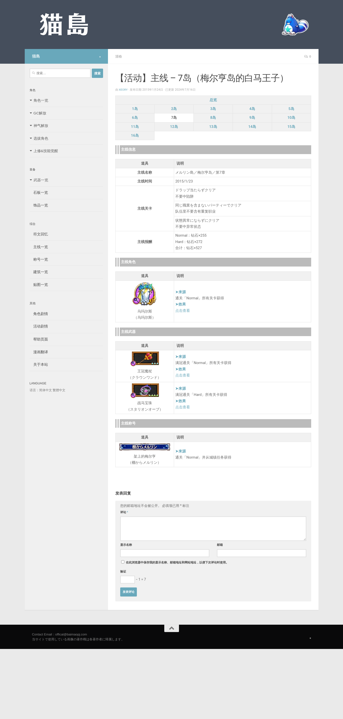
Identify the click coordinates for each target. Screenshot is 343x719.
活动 (118, 56)
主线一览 (39, 247)
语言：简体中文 (41, 390)
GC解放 (40, 113)
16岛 (135, 135)
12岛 (174, 126)
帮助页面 (39, 339)
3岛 (213, 108)
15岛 (291, 126)
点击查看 (182, 310)
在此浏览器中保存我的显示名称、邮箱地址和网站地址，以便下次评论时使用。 (177, 562)
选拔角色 (41, 138)
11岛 (135, 126)
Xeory (123, 89)
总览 (213, 99)
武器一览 (41, 180)
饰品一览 (39, 205)
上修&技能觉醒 (46, 151)
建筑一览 (39, 272)
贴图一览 (39, 284)
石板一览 (39, 192)
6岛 (135, 117)
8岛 (213, 117)
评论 (124, 512)
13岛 (213, 126)
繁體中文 (59, 390)
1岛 (135, 108)
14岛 (252, 126)
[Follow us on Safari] (100, 57)
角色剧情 (39, 314)
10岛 (291, 117)
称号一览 (39, 259)
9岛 (252, 117)
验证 (123, 571)
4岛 (252, 108)
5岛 (291, 108)
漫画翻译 (39, 352)
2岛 (174, 108)
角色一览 (41, 100)
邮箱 (220, 544)
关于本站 (39, 364)
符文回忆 (39, 234)
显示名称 (126, 544)
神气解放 (41, 125)
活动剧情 (39, 326)
